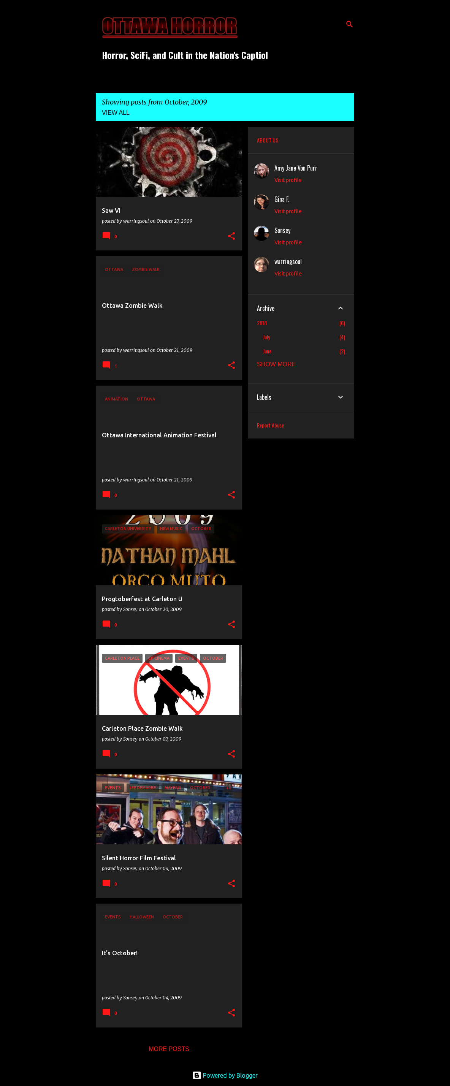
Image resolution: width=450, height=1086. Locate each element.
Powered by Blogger (225, 1075)
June (267, 351)
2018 (262, 323)
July (266, 337)
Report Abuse (270, 425)
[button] (231, 236)
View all (116, 112)
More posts (169, 1049)
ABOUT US (267, 140)
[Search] (349, 24)
